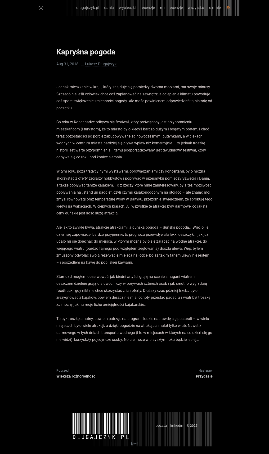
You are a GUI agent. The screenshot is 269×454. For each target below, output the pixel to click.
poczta (161, 425)
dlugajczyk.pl (87, 7)
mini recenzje (171, 7)
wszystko (196, 7)
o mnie (215, 7)
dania (109, 7)
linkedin (176, 425)
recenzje (148, 7)
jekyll (134, 443)
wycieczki (127, 7)
